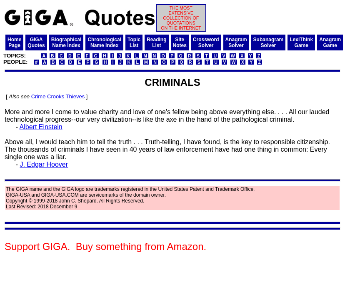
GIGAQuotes (36, 42)
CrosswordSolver (206, 42)
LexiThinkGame (301, 42)
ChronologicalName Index (104, 42)
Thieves (75, 96)
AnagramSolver (236, 42)
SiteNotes (180, 42)
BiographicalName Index (66, 42)
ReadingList (156, 42)
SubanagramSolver (268, 42)
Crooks (55, 96)
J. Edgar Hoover (44, 164)
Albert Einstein (41, 126)
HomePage (14, 42)
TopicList (134, 42)
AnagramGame (330, 42)
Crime (38, 96)
